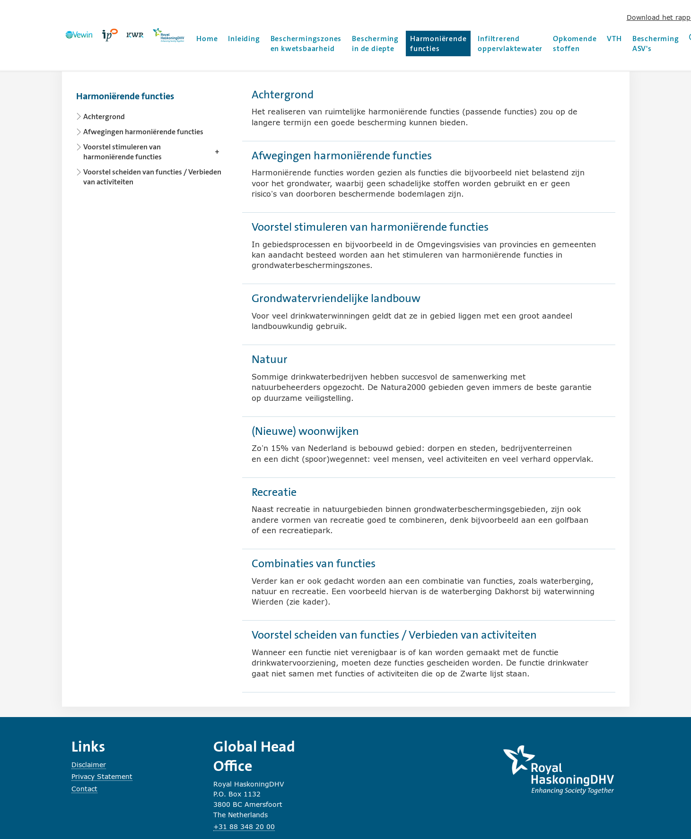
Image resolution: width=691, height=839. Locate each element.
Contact (84, 789)
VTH (614, 38)
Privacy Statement (101, 776)
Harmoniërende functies (439, 43)
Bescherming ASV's (655, 43)
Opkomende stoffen (574, 43)
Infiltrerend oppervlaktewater (510, 43)
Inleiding (244, 38)
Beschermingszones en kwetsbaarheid (306, 43)
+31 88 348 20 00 (244, 826)
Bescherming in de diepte (375, 43)
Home (207, 38)
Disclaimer (88, 765)
